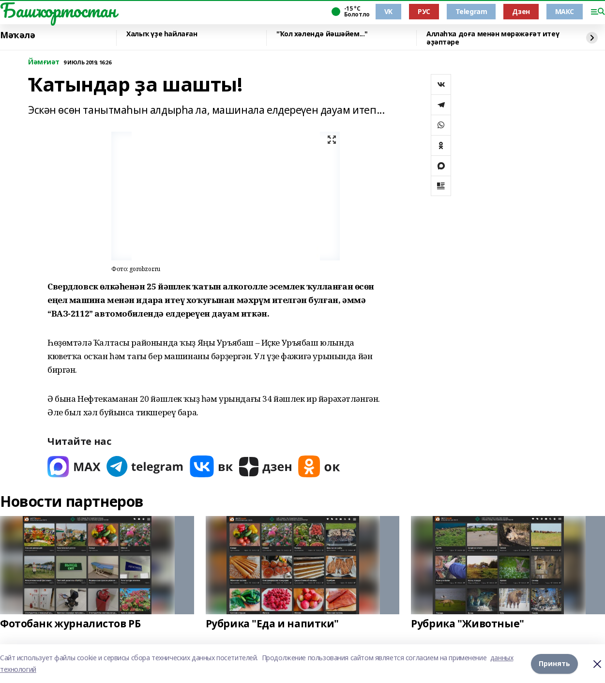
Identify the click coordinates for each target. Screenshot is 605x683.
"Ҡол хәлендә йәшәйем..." (322, 34)
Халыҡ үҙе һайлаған (161, 34)
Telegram (471, 11)
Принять (554, 663)
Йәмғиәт (44, 62)
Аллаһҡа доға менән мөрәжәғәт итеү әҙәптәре (492, 38)
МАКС (564, 11)
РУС (424, 11)
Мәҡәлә (17, 35)
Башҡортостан (58, 10)
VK (388, 11)
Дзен (520, 11)
